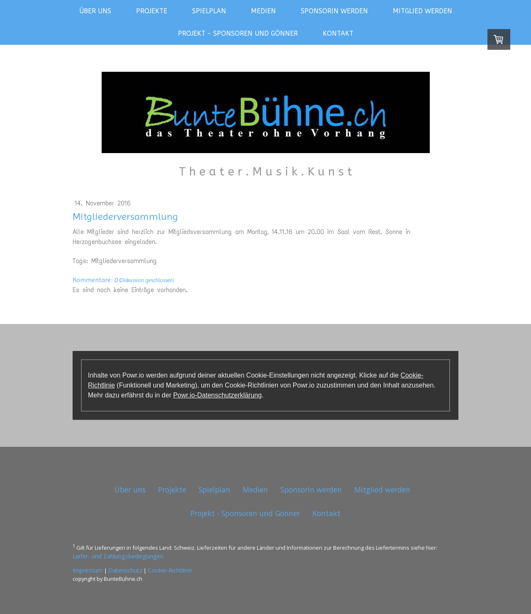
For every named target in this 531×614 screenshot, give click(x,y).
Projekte (151, 11)
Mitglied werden (422, 11)
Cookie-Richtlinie (170, 570)
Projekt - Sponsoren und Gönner (238, 33)
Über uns (95, 11)
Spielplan (209, 11)
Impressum (88, 570)
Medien (263, 11)
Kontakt (338, 33)
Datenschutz (125, 570)
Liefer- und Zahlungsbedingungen (118, 556)
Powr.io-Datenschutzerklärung (217, 395)
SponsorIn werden (334, 11)
